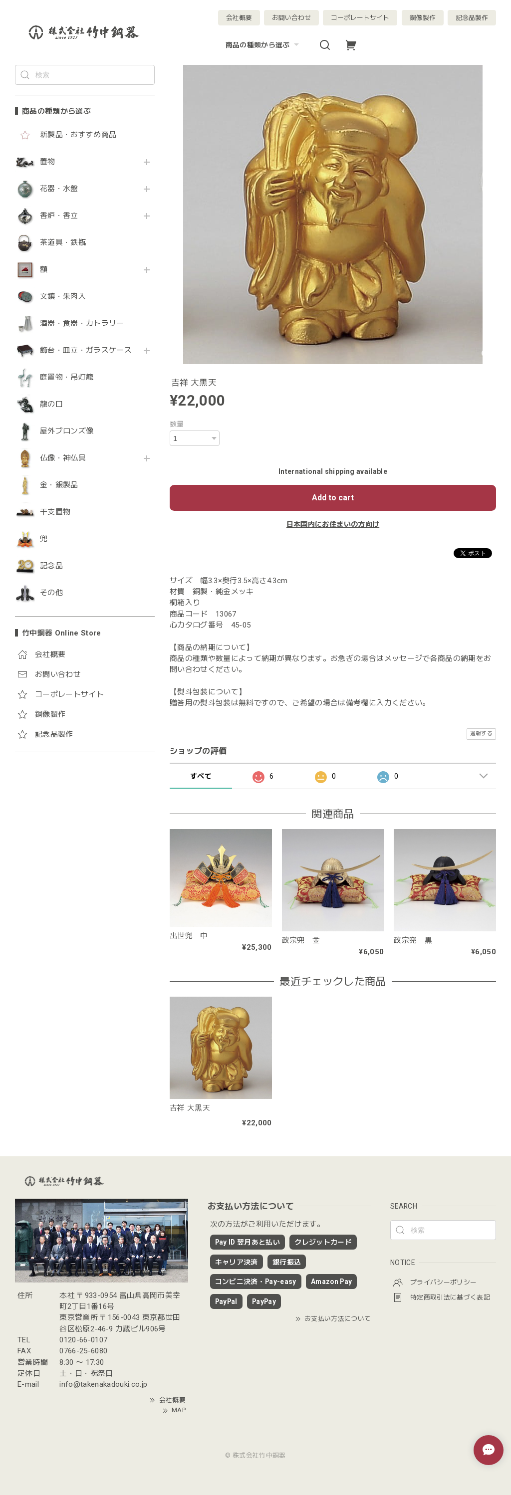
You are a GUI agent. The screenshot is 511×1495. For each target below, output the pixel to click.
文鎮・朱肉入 (63, 296)
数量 (177, 424)
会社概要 (239, 17)
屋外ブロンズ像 (66, 431)
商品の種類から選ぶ (263, 45)
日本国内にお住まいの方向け (332, 524)
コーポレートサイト (360, 17)
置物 (47, 162)
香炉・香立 (59, 216)
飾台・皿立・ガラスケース (86, 350)
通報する (481, 733)
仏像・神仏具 (63, 458)
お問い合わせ (291, 17)
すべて (201, 776)
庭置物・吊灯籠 (66, 377)
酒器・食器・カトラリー (82, 323)
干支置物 (55, 512)
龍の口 (51, 404)
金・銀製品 (59, 485)
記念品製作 (472, 17)
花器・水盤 (59, 189)
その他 (51, 593)
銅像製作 (423, 17)
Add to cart (333, 497)
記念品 (51, 566)
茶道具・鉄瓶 (63, 242)
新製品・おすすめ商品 (78, 135)
